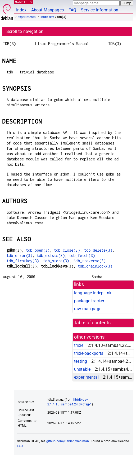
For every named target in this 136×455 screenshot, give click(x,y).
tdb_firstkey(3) (23, 261)
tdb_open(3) (38, 250)
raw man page (87, 308)
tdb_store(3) (56, 261)
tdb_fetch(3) (82, 255)
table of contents (93, 322)
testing (80, 361)
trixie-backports (88, 353)
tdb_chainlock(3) (95, 266)
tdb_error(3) (20, 255)
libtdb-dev (47, 17)
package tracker (89, 300)
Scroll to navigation (24, 31)
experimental (27, 17)
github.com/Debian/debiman (67, 441)
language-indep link (92, 292)
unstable (82, 369)
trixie (78, 345)
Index (21, 9)
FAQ (72, 9)
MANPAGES (23, 2)
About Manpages (47, 9)
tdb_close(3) (67, 250)
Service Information (99, 9)
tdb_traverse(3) (89, 261)
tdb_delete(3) (98, 250)
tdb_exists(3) (51, 255)
